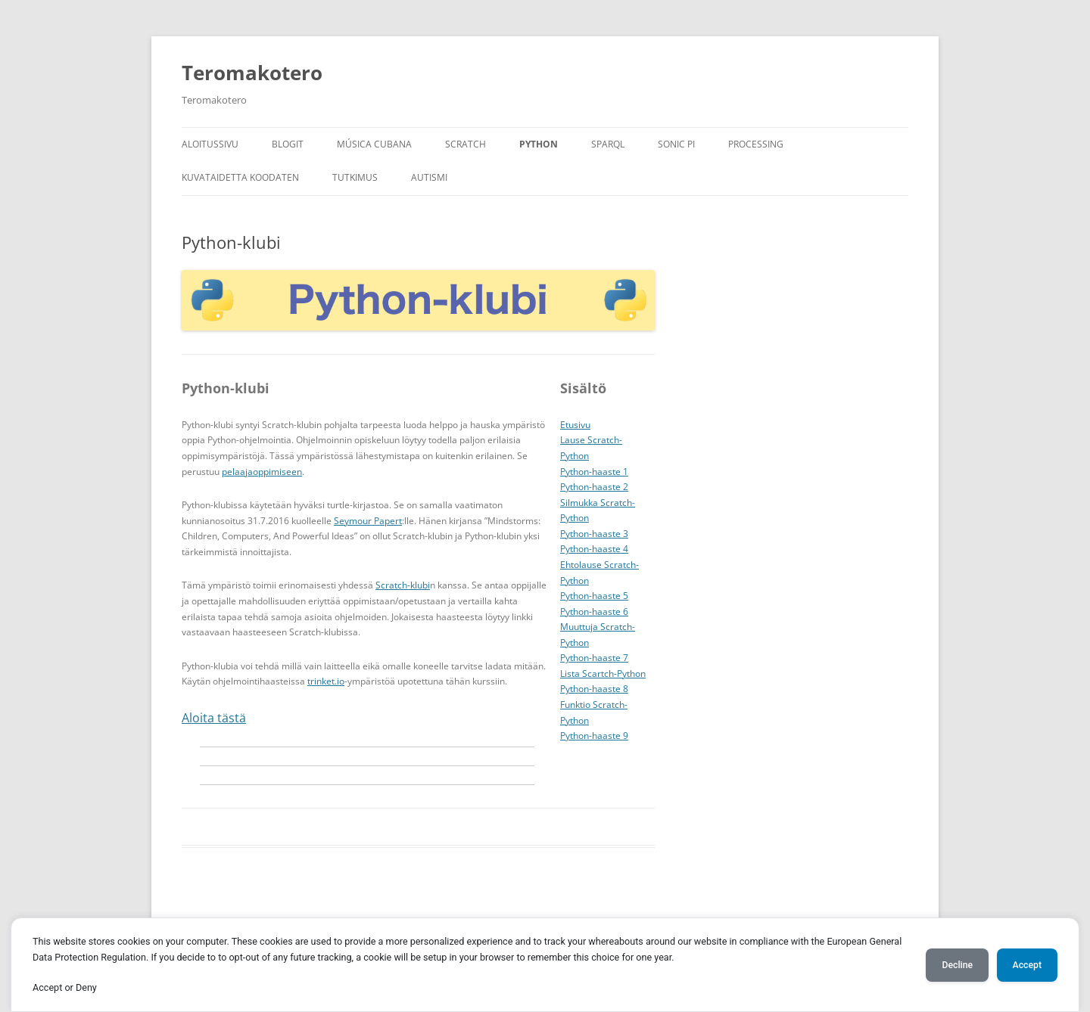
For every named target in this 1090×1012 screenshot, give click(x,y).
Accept (1027, 965)
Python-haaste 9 (594, 735)
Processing (755, 144)
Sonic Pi (676, 144)
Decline (957, 965)
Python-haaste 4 (594, 548)
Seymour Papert (368, 520)
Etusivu (575, 424)
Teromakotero (252, 72)
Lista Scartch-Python (603, 673)
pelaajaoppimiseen (262, 471)
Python (538, 144)
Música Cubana (374, 144)
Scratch (465, 144)
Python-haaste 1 (594, 471)
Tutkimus (355, 177)
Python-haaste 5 (594, 595)
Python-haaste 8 (594, 688)
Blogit (288, 144)
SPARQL (607, 144)
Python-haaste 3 (594, 533)
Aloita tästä (214, 717)
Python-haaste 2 (594, 486)
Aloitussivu (210, 144)
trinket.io (325, 681)
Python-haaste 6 (594, 611)
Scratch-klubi (402, 585)
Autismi (429, 177)
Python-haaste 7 (594, 657)
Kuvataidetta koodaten (240, 177)
